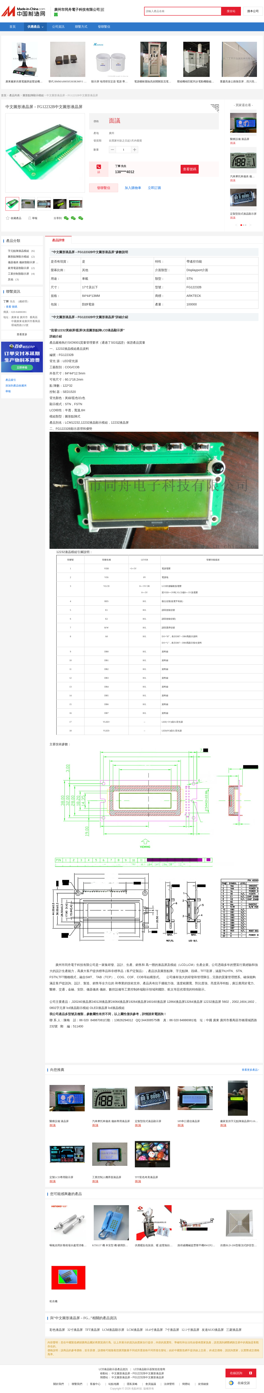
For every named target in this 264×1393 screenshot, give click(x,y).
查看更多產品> (250, 1069)
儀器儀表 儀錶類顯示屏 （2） (25, 262)
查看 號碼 (11, 306)
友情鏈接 (203, 1384)
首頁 (3, 95)
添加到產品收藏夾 (16, 385)
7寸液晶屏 (172, 1329)
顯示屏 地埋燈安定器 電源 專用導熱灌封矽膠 (117, 81)
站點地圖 (113, 1384)
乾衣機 (53, 1301)
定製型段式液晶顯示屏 (243, 213)
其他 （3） (14, 279)
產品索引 (11, 379)
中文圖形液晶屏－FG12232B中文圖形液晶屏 (138, 1373)
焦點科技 (136, 1388)
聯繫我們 (77, 1384)
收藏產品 (13, 218)
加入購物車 (133, 188)
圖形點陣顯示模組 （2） (22, 256)
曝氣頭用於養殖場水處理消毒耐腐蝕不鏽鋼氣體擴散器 (81, 1245)
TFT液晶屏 (92, 1329)
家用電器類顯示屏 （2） (22, 268)
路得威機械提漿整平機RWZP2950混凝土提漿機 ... (206, 1245)
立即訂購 (154, 188)
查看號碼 (189, 169)
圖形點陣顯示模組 (33, 95)
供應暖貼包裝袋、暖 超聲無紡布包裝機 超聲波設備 (164, 1245)
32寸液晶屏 (75, 1329)
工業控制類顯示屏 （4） (22, 273)
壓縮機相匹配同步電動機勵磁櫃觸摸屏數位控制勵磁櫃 (208, 81)
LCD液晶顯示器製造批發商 (149, 1369)
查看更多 (22, 334)
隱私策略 (132, 1384)
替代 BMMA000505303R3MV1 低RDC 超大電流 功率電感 (81, 81)
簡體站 (186, 1384)
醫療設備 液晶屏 (239, 139)
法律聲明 (169, 1384)
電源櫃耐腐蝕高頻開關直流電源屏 (154, 81)
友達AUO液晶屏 (213, 1329)
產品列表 (14, 95)
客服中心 (95, 1384)
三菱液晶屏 (234, 1329)
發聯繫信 (103, 188)
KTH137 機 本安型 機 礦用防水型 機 (113, 1245)
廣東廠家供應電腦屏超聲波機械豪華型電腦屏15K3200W (38, 81)
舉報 (32, 218)
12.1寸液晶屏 (190, 1329)
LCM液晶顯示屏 (113, 1329)
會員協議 (150, 1384)
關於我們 (58, 1384)
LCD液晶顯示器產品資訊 (113, 1369)
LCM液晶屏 (135, 1329)
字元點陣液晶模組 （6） (22, 250)
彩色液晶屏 (57, 1329)
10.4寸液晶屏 (154, 1329)
